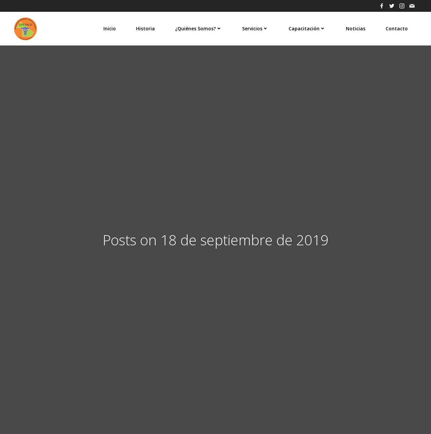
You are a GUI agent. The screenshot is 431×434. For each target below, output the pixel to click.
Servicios (255, 28)
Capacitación (307, 28)
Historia (145, 28)
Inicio (109, 28)
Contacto (397, 28)
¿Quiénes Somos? (198, 28)
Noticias (355, 28)
